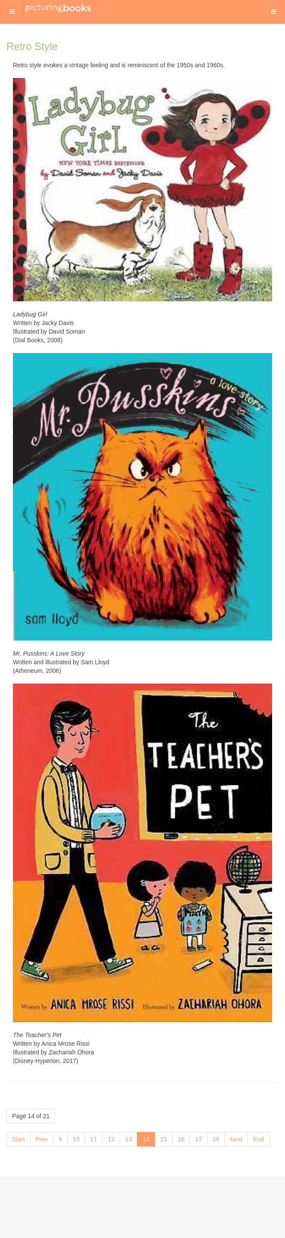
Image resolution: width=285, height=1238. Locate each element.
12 (111, 1139)
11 (93, 1139)
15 (163, 1139)
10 (76, 1139)
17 (198, 1139)
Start (18, 1139)
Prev (42, 1139)
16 (181, 1139)
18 (216, 1139)
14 (145, 1139)
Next (236, 1139)
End (258, 1139)
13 (128, 1139)
